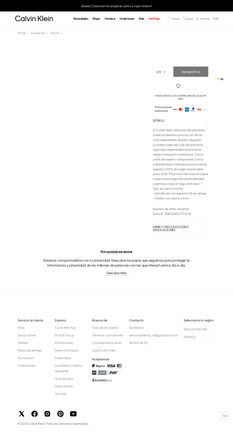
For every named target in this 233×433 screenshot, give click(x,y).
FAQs (21, 327)
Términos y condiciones (107, 335)
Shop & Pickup (64, 335)
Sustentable (63, 358)
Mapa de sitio (64, 386)
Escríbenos (136, 327)
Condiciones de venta (107, 343)
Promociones (64, 343)
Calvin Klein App (65, 327)
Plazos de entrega (30, 350)
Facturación (26, 358)
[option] (116, 5)
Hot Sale (154, 18)
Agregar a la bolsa (191, 73)
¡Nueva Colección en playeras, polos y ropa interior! (116, 6)
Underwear (127, 18)
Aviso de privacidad (105, 327)
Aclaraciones (26, 365)
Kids (141, 18)
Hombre (110, 18)
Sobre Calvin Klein (104, 350)
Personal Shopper (67, 350)
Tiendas (23, 343)
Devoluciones (27, 335)
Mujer (96, 18)
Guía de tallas (64, 378)
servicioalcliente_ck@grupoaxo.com (153, 335)
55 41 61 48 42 (138, 343)
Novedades (81, 18)
